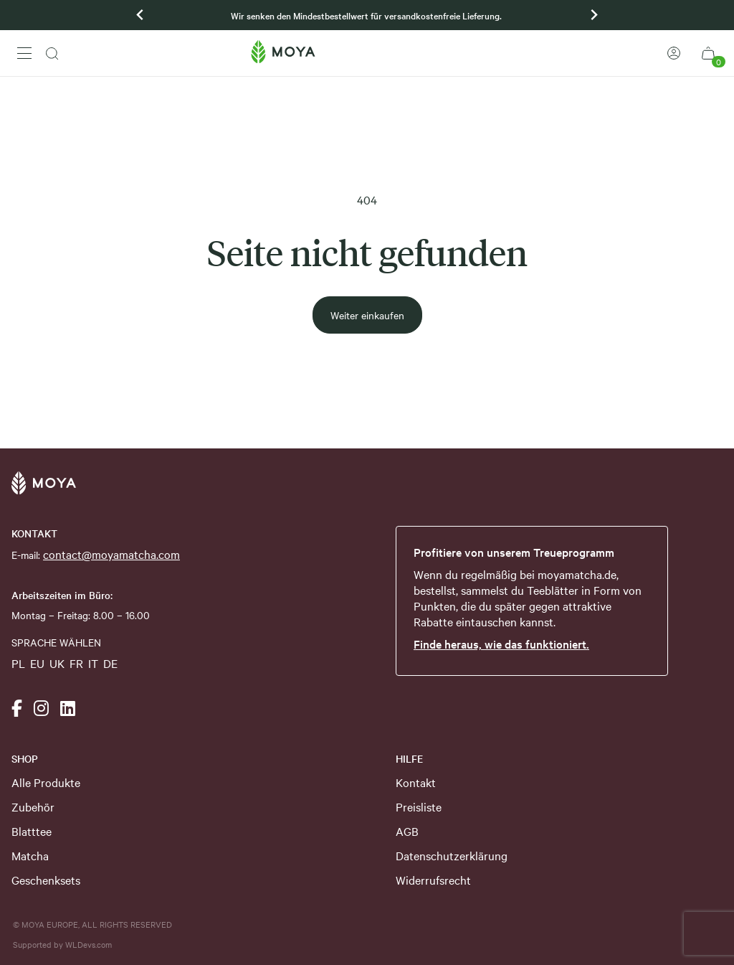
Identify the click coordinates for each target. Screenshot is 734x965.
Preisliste (419, 806)
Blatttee (31, 831)
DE (110, 663)
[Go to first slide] (593, 15)
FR (76, 663)
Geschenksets (45, 880)
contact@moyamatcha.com (111, 554)
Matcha (30, 855)
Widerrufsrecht (433, 880)
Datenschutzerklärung (451, 855)
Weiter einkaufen (367, 315)
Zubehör (32, 806)
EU (37, 663)
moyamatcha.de (577, 574)
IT (93, 663)
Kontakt (416, 782)
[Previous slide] (140, 15)
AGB (407, 831)
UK (57, 663)
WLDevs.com (88, 944)
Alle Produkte (45, 782)
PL (18, 663)
